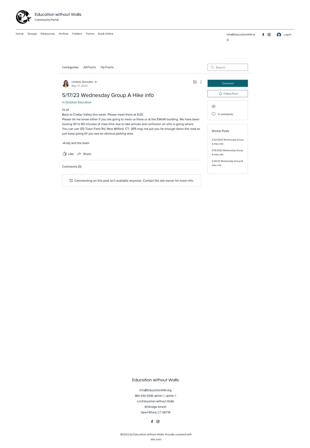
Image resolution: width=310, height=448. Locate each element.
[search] (228, 67)
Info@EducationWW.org (155, 390)
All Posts (89, 67)
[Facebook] (263, 35)
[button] (77, 34)
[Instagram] (269, 35)
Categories (70, 67)
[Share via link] (84, 153)
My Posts (107, 67)
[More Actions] (199, 82)
